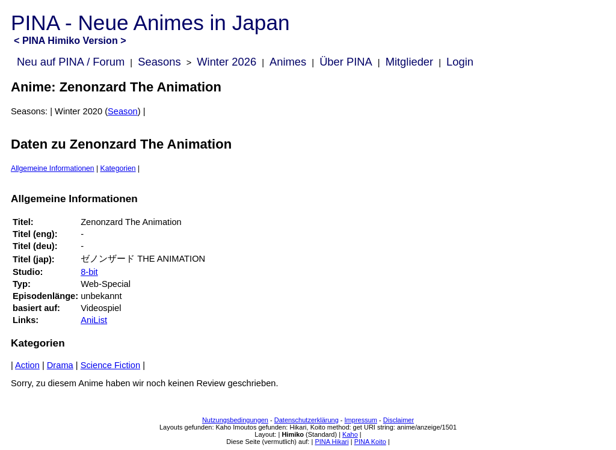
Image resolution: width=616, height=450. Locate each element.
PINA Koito (370, 441)
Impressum (361, 420)
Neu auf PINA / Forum (71, 61)
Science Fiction (110, 365)
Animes (288, 61)
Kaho (350, 434)
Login (459, 61)
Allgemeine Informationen (52, 168)
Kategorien (118, 168)
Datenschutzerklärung (306, 420)
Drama (60, 365)
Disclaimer (398, 420)
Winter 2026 (226, 61)
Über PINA (345, 61)
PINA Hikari (331, 441)
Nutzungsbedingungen (235, 420)
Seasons (159, 61)
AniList (94, 320)
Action (27, 365)
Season (123, 111)
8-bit (89, 272)
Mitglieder (409, 61)
